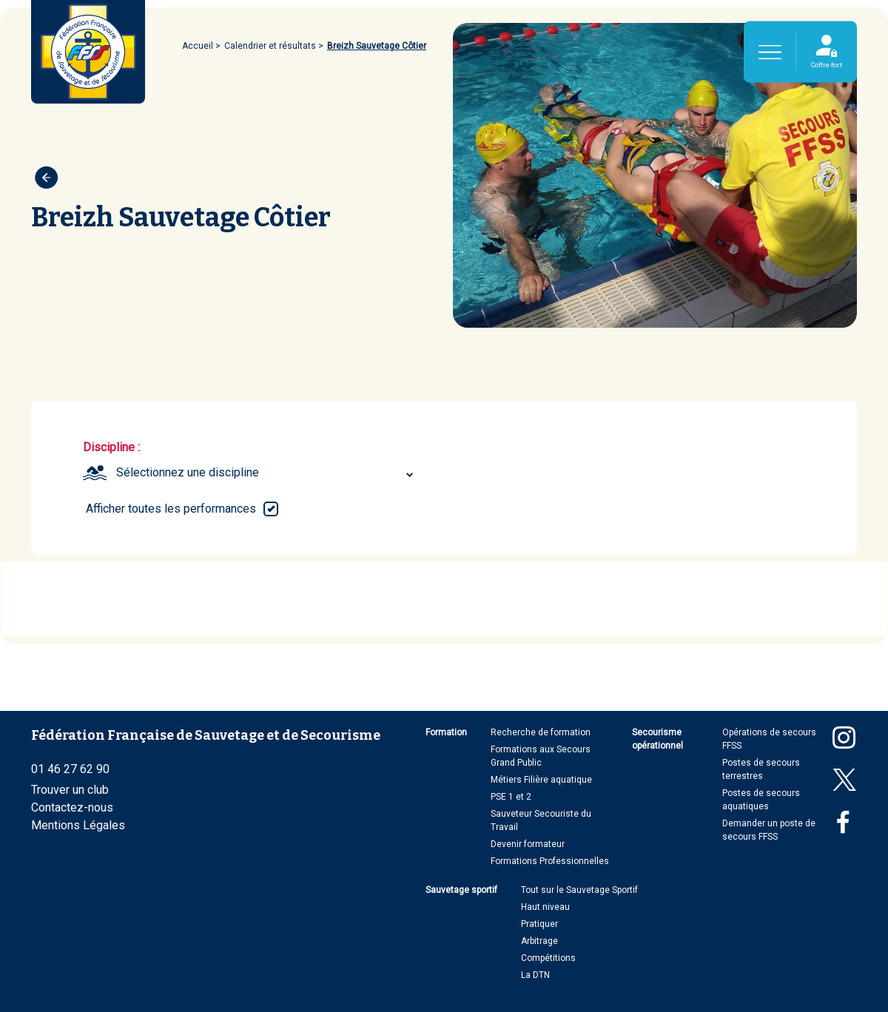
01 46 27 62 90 (70, 769)
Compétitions (548, 958)
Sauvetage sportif (461, 890)
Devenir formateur (528, 844)
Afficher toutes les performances (171, 509)
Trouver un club (70, 790)
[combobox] (266, 472)
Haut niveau (545, 907)
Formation (446, 732)
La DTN (535, 975)
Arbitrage (539, 941)
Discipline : (111, 447)
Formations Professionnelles (550, 861)
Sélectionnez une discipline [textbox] (187, 472)
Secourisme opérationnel (657, 739)
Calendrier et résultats (270, 46)
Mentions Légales (78, 825)
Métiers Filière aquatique (541, 780)
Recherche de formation (541, 732)
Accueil (197, 46)
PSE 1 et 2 (511, 797)
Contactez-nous (72, 807)
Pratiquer (539, 924)
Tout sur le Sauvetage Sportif (579, 890)
